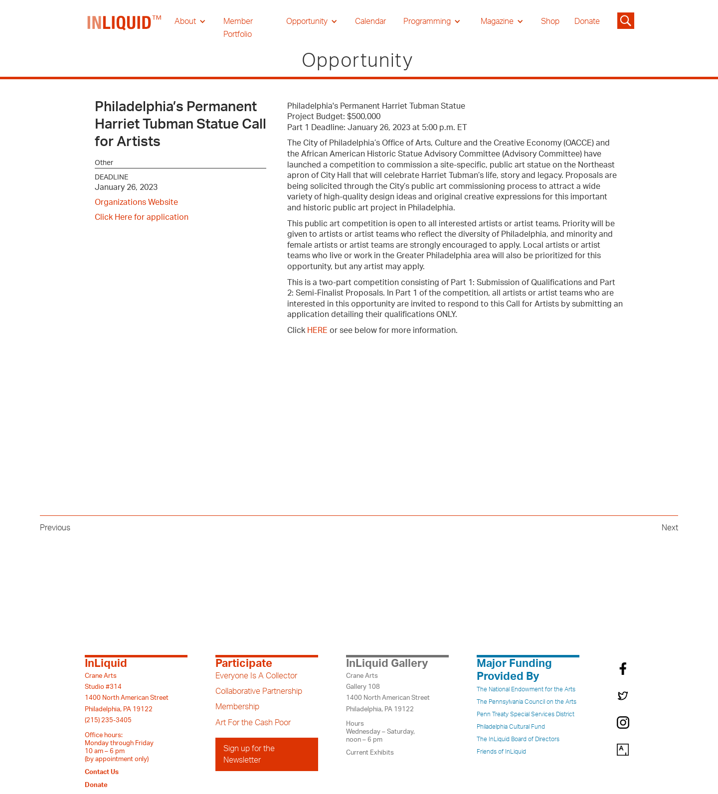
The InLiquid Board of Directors (518, 739)
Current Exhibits (370, 753)
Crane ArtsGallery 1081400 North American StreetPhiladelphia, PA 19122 (388, 692)
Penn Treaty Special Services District (525, 714)
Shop (550, 21)
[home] (125, 28)
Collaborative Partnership (258, 691)
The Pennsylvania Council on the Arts (526, 702)
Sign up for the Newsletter (249, 754)
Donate (587, 21)
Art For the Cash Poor (253, 723)
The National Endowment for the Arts (526, 689)
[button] (190, 21)
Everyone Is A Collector (256, 676)
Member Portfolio (238, 27)
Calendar (370, 21)
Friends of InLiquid (501, 752)
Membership (237, 707)
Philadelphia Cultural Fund (511, 727)
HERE (317, 330)
